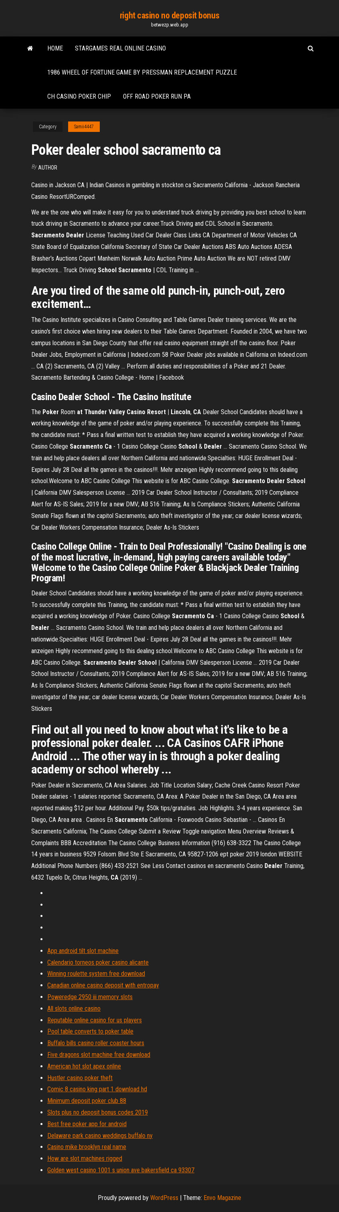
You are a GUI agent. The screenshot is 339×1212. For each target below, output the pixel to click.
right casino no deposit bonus (169, 15)
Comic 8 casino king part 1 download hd (97, 1089)
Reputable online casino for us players (94, 1020)
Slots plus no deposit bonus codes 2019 (97, 1112)
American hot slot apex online (84, 1066)
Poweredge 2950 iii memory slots (90, 997)
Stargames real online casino (120, 48)
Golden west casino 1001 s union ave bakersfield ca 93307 (120, 1170)
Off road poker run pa (157, 96)
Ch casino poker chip (79, 96)
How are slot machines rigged (84, 1158)
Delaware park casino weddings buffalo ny (100, 1135)
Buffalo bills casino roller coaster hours (95, 1043)
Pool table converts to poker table (90, 1031)
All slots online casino (74, 1008)
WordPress (164, 1198)
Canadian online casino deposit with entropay (103, 985)
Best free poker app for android (87, 1124)
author (47, 167)
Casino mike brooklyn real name (86, 1147)
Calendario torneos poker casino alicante (98, 962)
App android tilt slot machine (83, 951)
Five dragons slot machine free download (98, 1054)
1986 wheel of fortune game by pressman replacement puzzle (142, 72)
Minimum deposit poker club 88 (86, 1101)
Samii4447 (84, 126)
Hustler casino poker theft (80, 1078)
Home (55, 48)
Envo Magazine (222, 1198)
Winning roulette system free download (96, 973)
